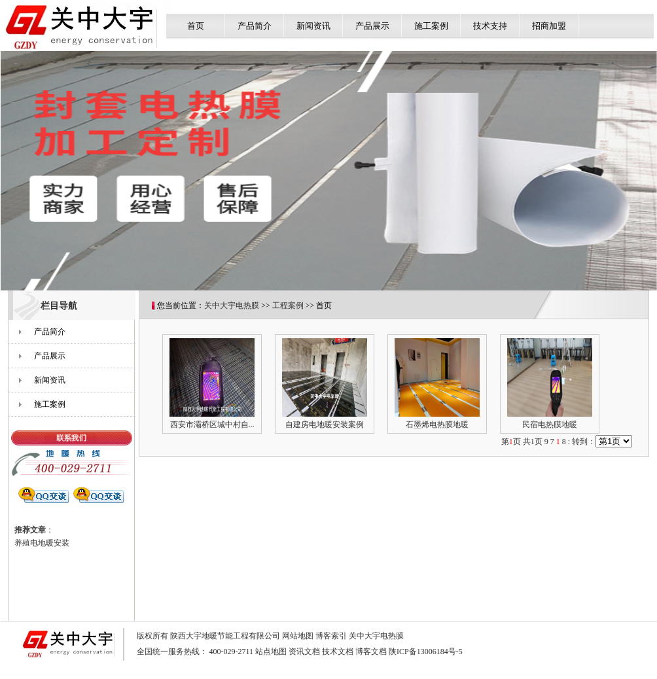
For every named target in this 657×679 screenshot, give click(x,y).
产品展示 (372, 26)
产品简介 (255, 26)
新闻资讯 (313, 26)
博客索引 (331, 635)
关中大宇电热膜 (231, 305)
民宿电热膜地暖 (549, 424)
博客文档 (371, 651)
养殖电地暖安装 (41, 543)
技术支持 (490, 26)
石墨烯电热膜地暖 (437, 424)
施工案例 (431, 26)
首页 (195, 26)
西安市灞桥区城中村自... (212, 424)
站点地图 (271, 651)
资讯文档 (304, 651)
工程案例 (288, 305)
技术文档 (337, 651)
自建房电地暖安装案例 (324, 424)
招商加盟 (549, 26)
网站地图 (297, 635)
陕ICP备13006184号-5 (426, 651)
